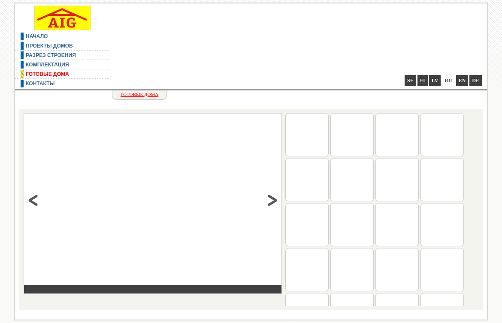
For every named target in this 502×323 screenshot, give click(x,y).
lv (435, 81)
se (410, 81)
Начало (37, 36)
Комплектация (47, 65)
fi (422, 81)
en (462, 81)
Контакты (40, 84)
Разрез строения (51, 55)
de (475, 81)
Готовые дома (47, 74)
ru (448, 81)
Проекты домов (49, 46)
